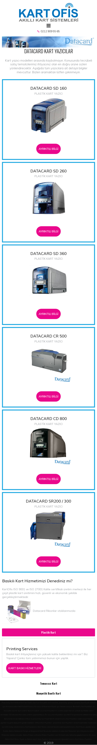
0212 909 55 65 (49, 31)
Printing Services (22, 650)
